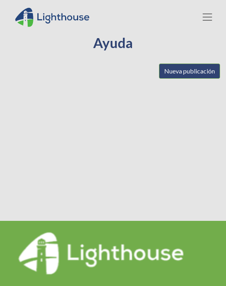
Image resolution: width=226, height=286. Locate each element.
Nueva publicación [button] (189, 71)
